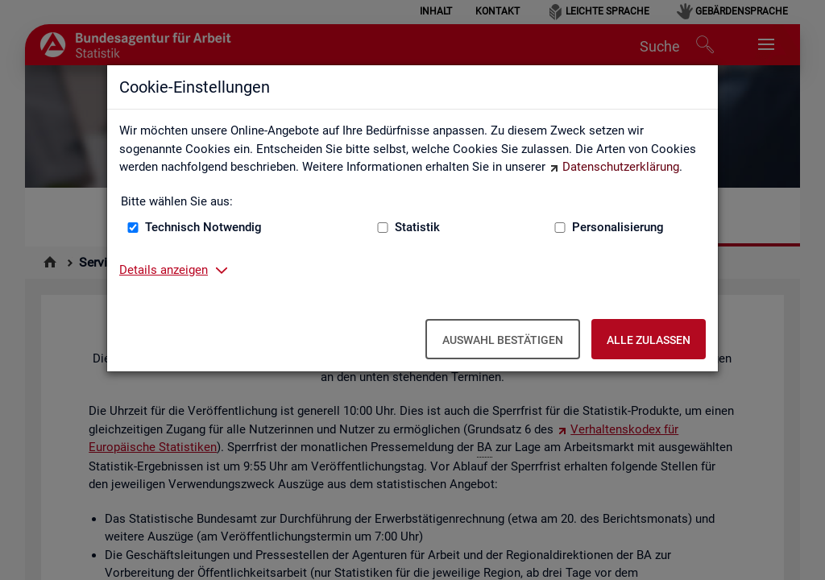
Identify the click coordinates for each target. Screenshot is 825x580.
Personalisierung (618, 227)
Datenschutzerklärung (620, 167)
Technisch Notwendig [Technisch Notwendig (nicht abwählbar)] (203, 227)
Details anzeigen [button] (163, 270)
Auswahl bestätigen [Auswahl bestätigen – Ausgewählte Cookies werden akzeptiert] (502, 340)
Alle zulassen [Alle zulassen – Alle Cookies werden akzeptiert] (648, 340)
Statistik (417, 227)
